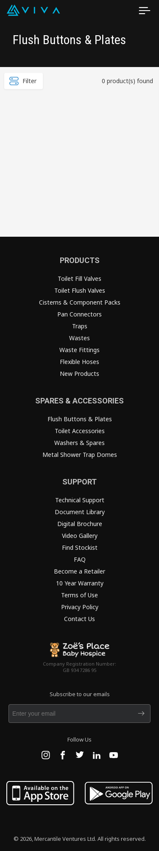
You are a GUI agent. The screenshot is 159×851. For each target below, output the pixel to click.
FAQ (80, 559)
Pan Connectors (79, 314)
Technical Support (79, 500)
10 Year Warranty (79, 583)
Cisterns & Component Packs (79, 302)
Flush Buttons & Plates (79, 419)
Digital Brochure (79, 524)
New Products (79, 374)
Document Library (80, 512)
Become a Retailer (79, 571)
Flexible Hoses (79, 362)
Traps (79, 326)
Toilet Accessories (80, 431)
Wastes (79, 338)
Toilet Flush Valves (79, 290)
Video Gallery (80, 536)
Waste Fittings (79, 350)
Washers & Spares (79, 443)
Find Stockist (80, 547)
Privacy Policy (79, 607)
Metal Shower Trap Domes (79, 455)
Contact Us (79, 619)
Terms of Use (79, 595)
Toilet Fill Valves (79, 278)
